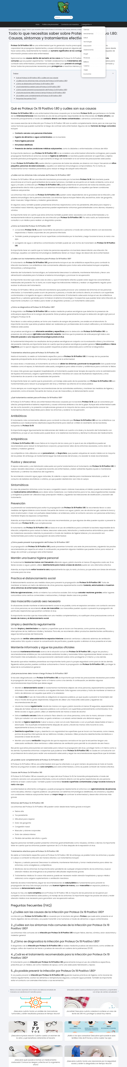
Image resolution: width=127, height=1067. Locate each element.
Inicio (37, 24)
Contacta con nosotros (70, 24)
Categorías (86, 24)
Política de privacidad (50, 24)
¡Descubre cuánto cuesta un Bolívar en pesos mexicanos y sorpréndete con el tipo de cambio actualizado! (92, 965)
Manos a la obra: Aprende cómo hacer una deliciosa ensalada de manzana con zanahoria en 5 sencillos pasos (33, 965)
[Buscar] (71, 17)
